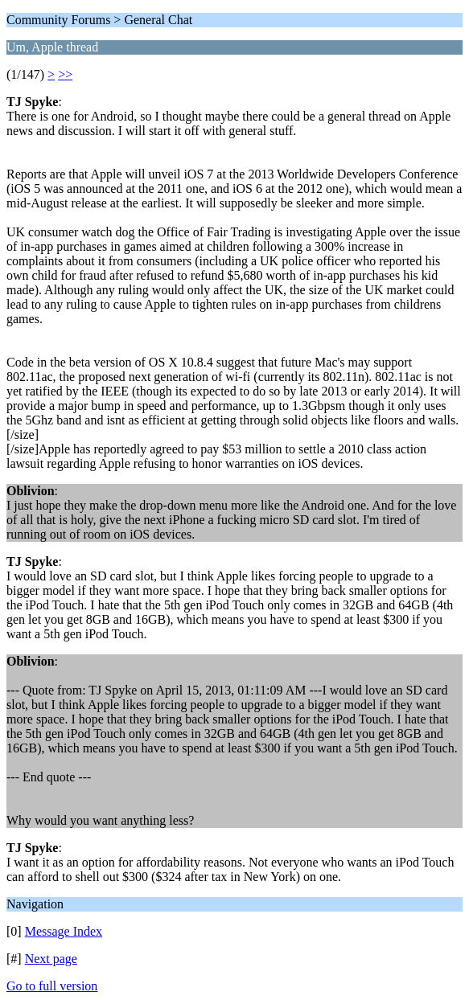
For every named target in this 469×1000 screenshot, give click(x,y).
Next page (51, 958)
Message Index (63, 931)
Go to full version (51, 986)
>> (65, 74)
